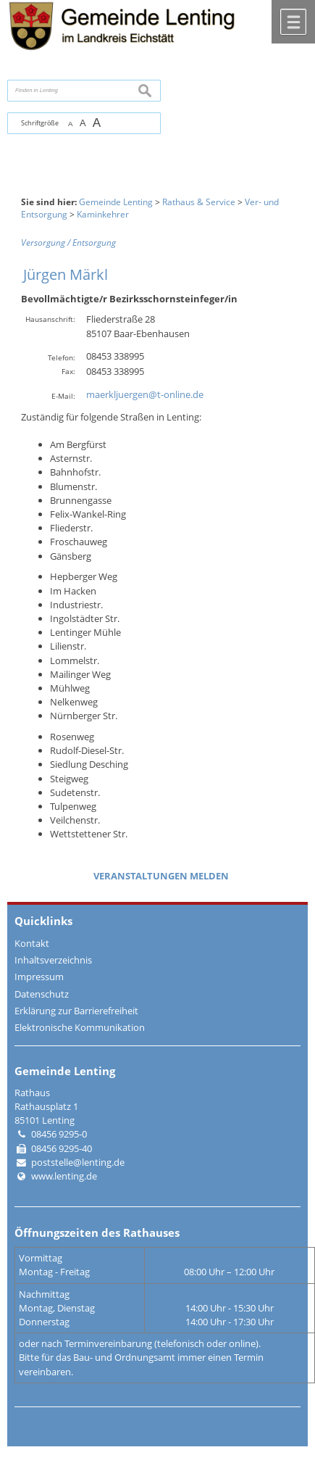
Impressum (39, 976)
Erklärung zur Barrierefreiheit (76, 1010)
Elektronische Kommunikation (79, 1027)
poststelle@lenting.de (78, 1162)
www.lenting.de (64, 1175)
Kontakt (31, 943)
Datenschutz (41, 993)
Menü (293, 22)
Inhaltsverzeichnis (53, 959)
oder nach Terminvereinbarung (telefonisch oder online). (140, 1343)
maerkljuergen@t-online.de (144, 394)
